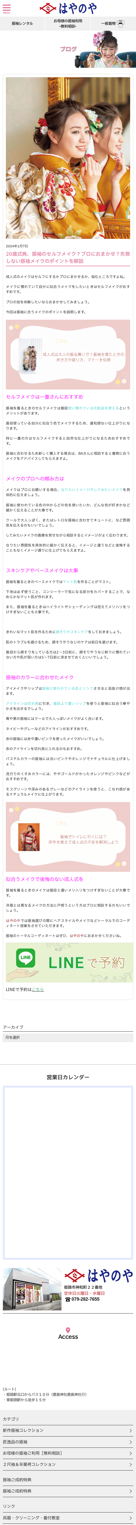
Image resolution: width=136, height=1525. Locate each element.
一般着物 (113, 23)
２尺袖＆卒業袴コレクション (29, 1465)
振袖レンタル (22, 23)
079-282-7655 (82, 1299)
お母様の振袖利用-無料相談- (68, 23)
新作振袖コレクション (23, 1431)
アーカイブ (13, 1028)
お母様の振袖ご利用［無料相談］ (33, 1453)
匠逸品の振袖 (15, 1442)
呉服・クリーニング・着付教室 (31, 1518)
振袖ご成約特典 (17, 1491)
